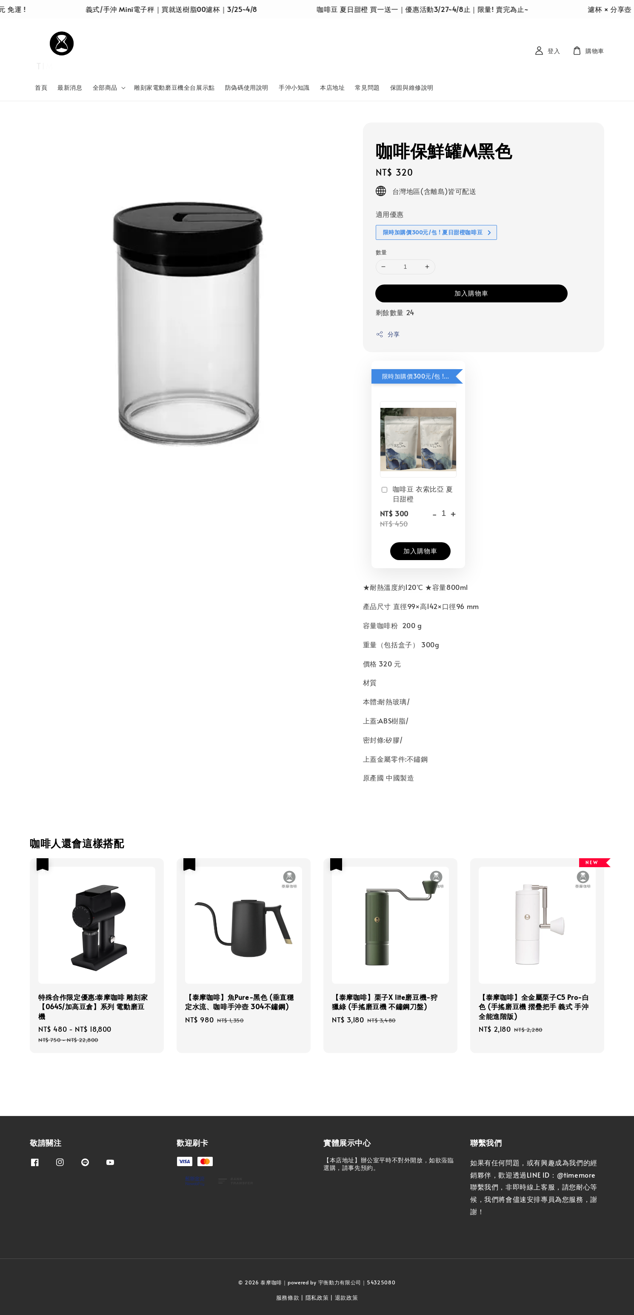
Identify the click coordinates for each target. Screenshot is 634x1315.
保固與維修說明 (412, 87)
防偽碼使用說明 (246, 87)
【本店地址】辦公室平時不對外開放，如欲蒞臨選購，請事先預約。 (388, 1164)
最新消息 (69, 87)
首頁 (41, 87)
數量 (381, 252)
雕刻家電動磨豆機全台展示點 (174, 87)
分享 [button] (388, 334)
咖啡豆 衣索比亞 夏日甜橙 (416, 493)
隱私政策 (317, 1297)
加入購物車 (471, 292)
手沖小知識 (294, 87)
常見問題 (367, 87)
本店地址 (332, 87)
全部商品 (105, 87)
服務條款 (288, 1297)
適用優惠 (390, 214)
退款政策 (346, 1297)
